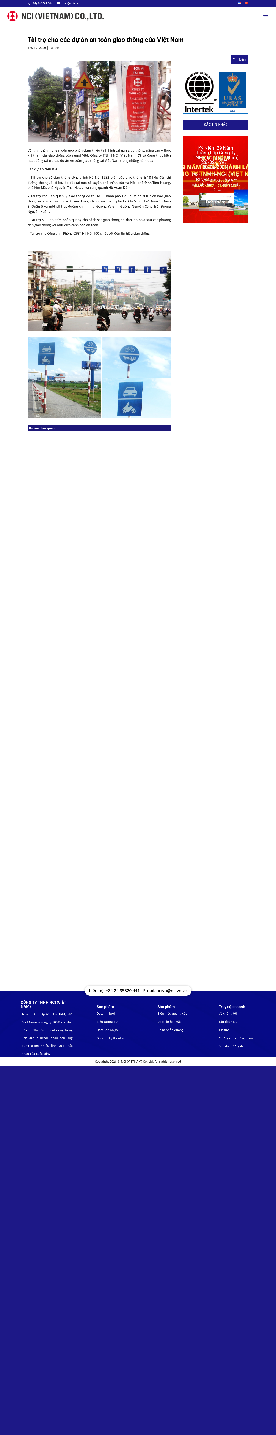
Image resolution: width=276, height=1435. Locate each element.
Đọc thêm (216, 202)
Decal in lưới (106, 1013)
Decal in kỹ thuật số (111, 1038)
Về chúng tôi (228, 1013)
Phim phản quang (170, 1030)
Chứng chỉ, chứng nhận (236, 1038)
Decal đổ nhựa (107, 1030)
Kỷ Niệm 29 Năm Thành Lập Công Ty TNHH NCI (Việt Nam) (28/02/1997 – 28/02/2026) (216, 157)
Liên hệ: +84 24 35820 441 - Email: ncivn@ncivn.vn (138, 990)
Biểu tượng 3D (107, 1022)
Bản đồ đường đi (231, 1046)
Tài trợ (54, 48)
